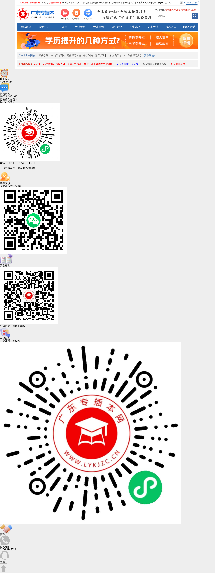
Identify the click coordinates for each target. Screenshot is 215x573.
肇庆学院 (88, 55)
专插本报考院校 (188, 10)
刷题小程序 (189, 26)
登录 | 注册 (192, 2)
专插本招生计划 (172, 10)
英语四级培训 (74, 63)
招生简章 (62, 26)
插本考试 (152, 26)
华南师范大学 (135, 55)
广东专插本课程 (176, 63)
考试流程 (80, 26)
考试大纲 (98, 26)
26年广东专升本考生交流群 (98, 63)
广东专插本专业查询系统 (153, 63)
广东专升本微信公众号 (126, 63)
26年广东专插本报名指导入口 (49, 63)
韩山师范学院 (58, 55)
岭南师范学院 (74, 55)
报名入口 (171, 26)
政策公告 (44, 26)
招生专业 (116, 26)
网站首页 (25, 26)
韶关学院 (43, 55)
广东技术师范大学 (116, 55)
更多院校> (149, 55)
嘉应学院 (99, 55)
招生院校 (134, 26)
